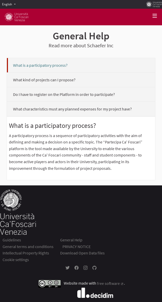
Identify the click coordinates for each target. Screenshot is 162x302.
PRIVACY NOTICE (76, 246)
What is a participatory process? (40, 65)
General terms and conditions (28, 246)
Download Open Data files (82, 252)
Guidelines (12, 239)
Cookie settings (16, 259)
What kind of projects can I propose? (44, 79)
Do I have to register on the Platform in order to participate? (64, 94)
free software (110, 283)
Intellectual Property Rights (26, 252)
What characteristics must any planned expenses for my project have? (72, 108)
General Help (71, 239)
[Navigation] (155, 16)
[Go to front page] (16, 17)
